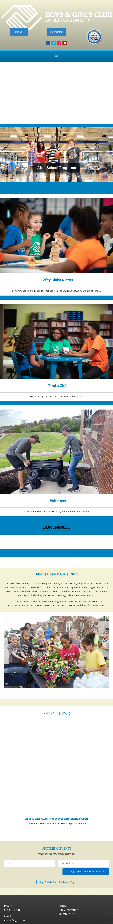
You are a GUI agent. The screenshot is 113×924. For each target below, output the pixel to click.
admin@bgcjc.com (15, 896)
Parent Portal (56, 32)
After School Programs (56, 167)
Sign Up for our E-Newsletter (86, 847)
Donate (18, 32)
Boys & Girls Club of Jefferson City (56, 858)
